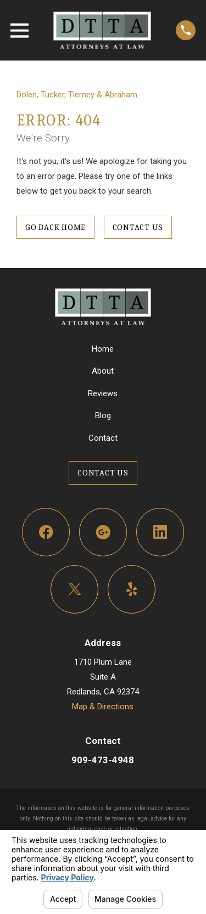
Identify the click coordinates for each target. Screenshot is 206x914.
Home (103, 349)
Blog (103, 415)
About (103, 371)
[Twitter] (75, 589)
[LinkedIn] (160, 532)
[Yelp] (132, 589)
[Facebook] (46, 532)
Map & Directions (102, 707)
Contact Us (138, 227)
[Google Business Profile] (103, 532)
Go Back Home (55, 227)
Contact (103, 438)
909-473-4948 (102, 759)
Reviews (103, 393)
